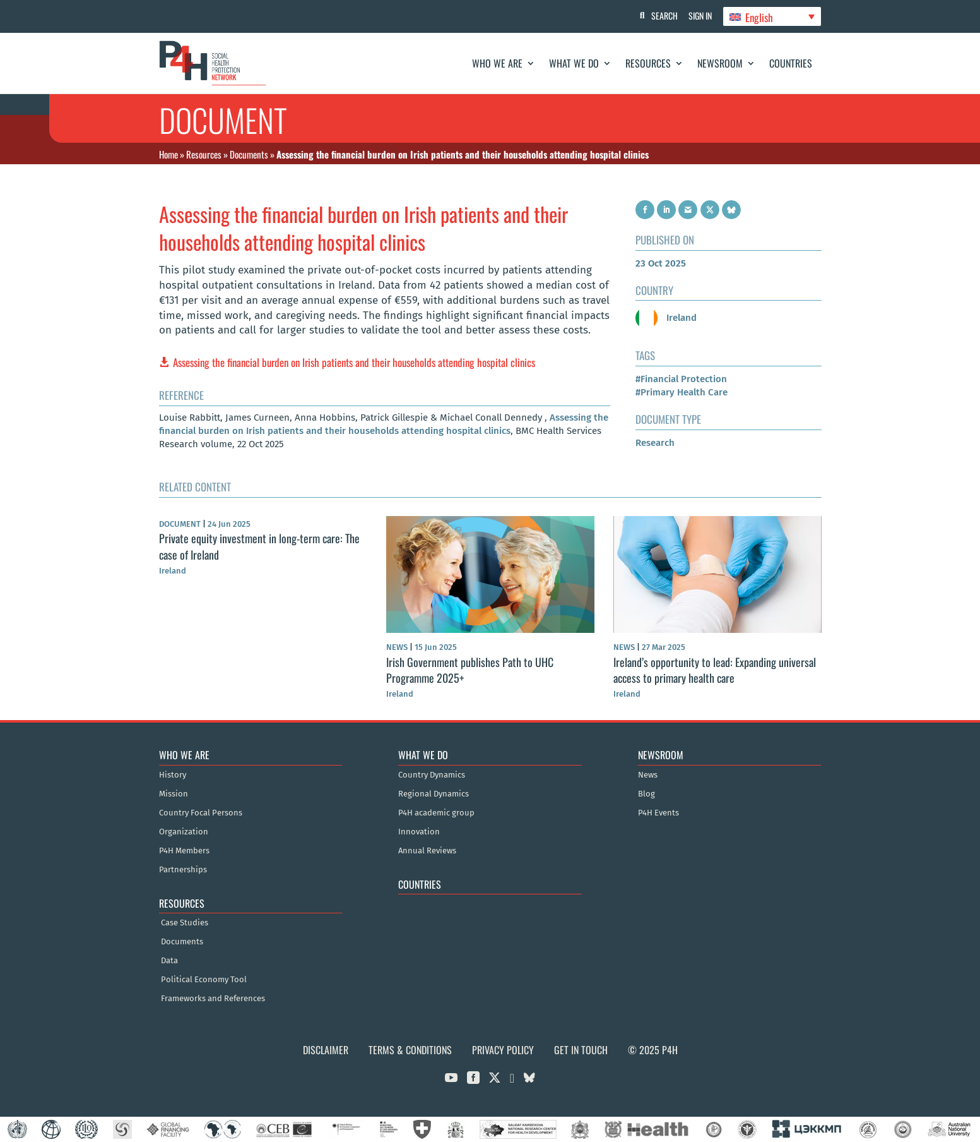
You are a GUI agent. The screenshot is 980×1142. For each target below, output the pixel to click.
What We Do (574, 63)
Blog (646, 794)
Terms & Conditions (410, 1049)
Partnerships (183, 869)
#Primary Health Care (681, 392)
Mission (173, 794)
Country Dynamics (431, 775)
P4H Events (658, 812)
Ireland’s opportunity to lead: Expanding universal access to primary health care (714, 670)
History (172, 775)
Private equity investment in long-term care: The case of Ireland (259, 546)
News (648, 775)
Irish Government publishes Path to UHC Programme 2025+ (469, 670)
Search (660, 15)
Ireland (666, 317)
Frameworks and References (213, 998)
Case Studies (184, 922)
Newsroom (720, 63)
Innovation (419, 831)
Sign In (698, 15)
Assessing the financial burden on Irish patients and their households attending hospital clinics (354, 362)
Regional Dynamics (433, 794)
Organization (183, 831)
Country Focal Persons (200, 812)
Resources (648, 63)
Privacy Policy (503, 1049)
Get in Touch (581, 1049)
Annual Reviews (427, 850)
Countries (790, 63)
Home (168, 154)
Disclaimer (325, 1049)
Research (655, 442)
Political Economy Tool (204, 979)
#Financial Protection (681, 379)
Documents (249, 154)
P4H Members (184, 850)
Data (169, 960)
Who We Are (497, 63)
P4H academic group (436, 812)
